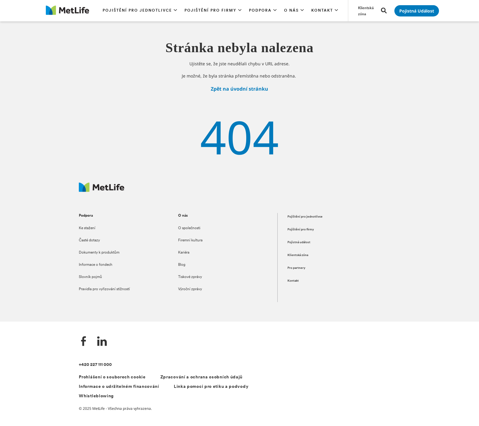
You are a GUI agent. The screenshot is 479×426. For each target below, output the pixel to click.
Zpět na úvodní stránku (239, 88)
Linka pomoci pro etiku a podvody (211, 386)
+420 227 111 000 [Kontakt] (95, 365)
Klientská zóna (297, 255)
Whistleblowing (96, 396)
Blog (181, 265)
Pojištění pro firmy (300, 229)
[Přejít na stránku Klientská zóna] (366, 11)
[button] (140, 10)
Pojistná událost (298, 242)
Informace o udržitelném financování (119, 386)
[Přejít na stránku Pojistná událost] (416, 10)
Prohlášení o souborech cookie (112, 377)
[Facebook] (84, 342)
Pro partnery (296, 268)
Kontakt (293, 281)
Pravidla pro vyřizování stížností (104, 289)
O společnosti (189, 228)
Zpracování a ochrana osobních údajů (201, 377)
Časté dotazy (89, 240)
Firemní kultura (190, 240)
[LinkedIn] (102, 342)
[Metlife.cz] (101, 190)
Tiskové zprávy (190, 277)
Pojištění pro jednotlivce (305, 216)
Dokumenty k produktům (99, 253)
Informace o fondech (95, 265)
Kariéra (183, 253)
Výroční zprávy (190, 289)
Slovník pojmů (90, 277)
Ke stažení (87, 228)
